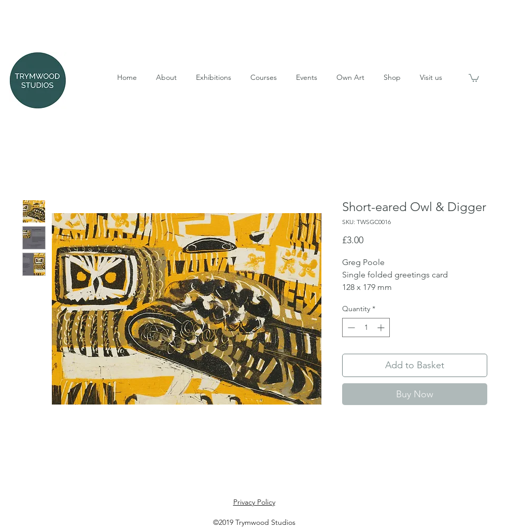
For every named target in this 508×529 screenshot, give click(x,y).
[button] (166, 77)
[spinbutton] (366, 327)
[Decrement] (350, 327)
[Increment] (381, 327)
